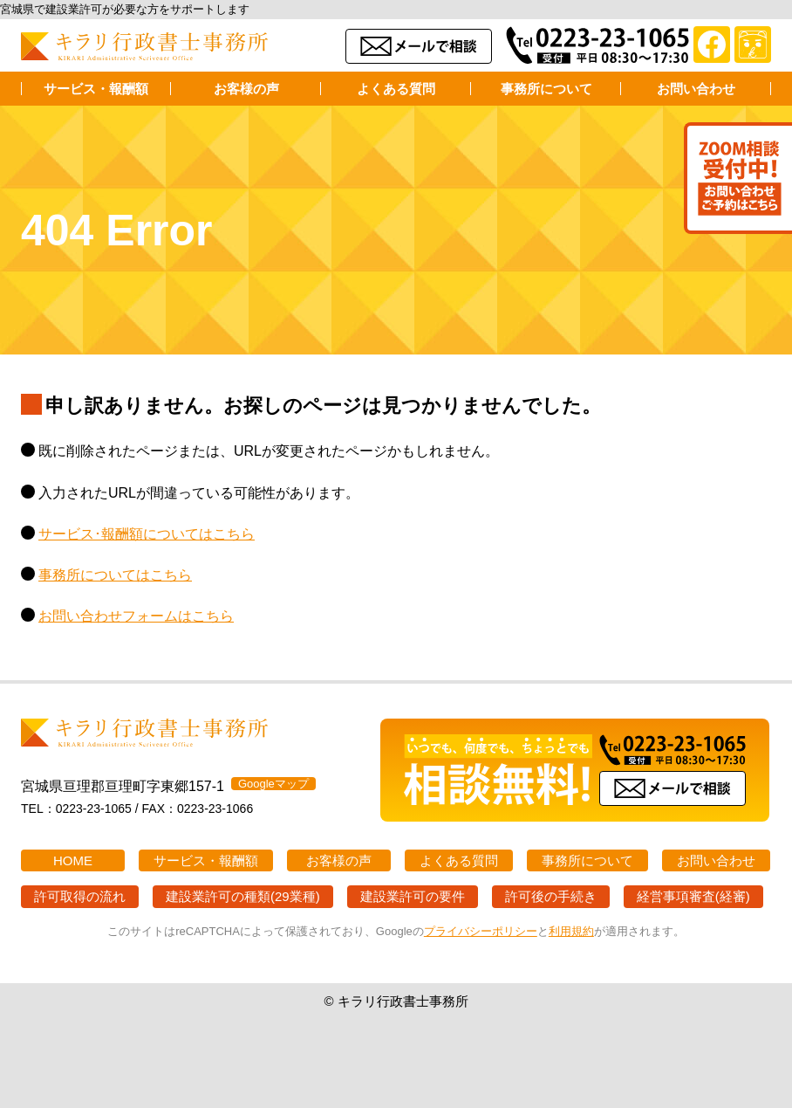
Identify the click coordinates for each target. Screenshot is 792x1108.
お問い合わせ (696, 88)
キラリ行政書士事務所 (145, 46)
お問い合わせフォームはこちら (136, 616)
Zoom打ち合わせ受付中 (738, 178)
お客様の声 (246, 88)
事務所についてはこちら (115, 575)
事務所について (546, 88)
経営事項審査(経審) (693, 896)
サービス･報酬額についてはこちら (146, 533)
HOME (72, 860)
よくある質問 (396, 88)
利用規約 (571, 931)
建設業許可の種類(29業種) (243, 896)
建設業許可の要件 (412, 896)
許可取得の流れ (80, 896)
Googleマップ (273, 783)
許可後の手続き (551, 896)
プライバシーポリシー (480, 931)
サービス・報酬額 (96, 88)
